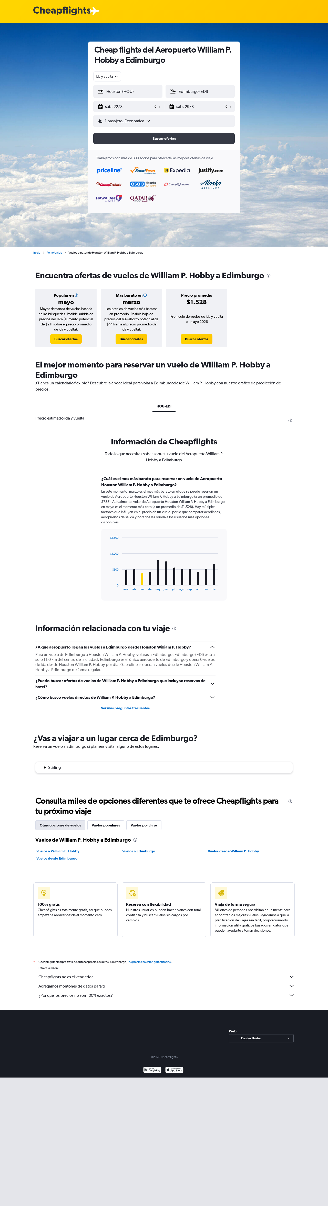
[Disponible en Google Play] (152, 1070)
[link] (66, 339)
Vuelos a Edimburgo (138, 851)
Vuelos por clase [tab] (144, 825)
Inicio (36, 252)
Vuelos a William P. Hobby (57, 851)
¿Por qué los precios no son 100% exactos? (166, 995)
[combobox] (107, 76)
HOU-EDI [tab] (164, 406)
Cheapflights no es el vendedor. (166, 977)
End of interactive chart (107, 586)
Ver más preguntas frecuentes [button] (125, 708)
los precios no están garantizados (149, 962)
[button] (125, 106)
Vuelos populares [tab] (106, 825)
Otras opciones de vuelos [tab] (60, 825)
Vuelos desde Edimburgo (56, 858)
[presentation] (268, 275)
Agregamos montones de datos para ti (166, 986)
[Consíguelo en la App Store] (174, 1070)
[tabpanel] (164, 543)
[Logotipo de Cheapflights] (62, 11)
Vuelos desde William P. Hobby (233, 851)
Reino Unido (54, 252)
